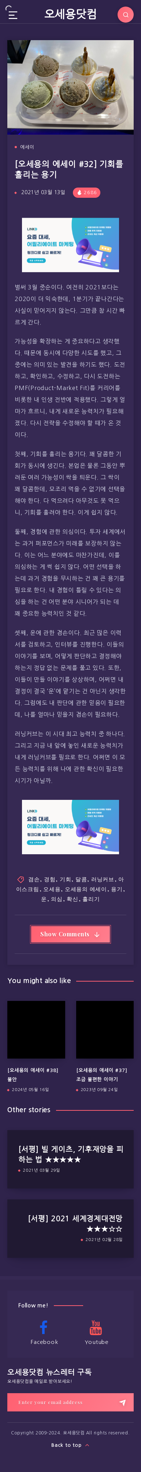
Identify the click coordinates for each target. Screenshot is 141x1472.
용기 (117, 889)
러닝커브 (102, 879)
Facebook (43, 1333)
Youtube (96, 1333)
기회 (65, 879)
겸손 (34, 879)
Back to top (70, 1445)
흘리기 (91, 898)
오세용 (51, 889)
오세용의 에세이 (86, 889)
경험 (50, 879)
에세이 (27, 147)
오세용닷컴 (70, 14)
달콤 (81, 879)
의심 (57, 898)
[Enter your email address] (70, 1402)
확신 (72, 898)
